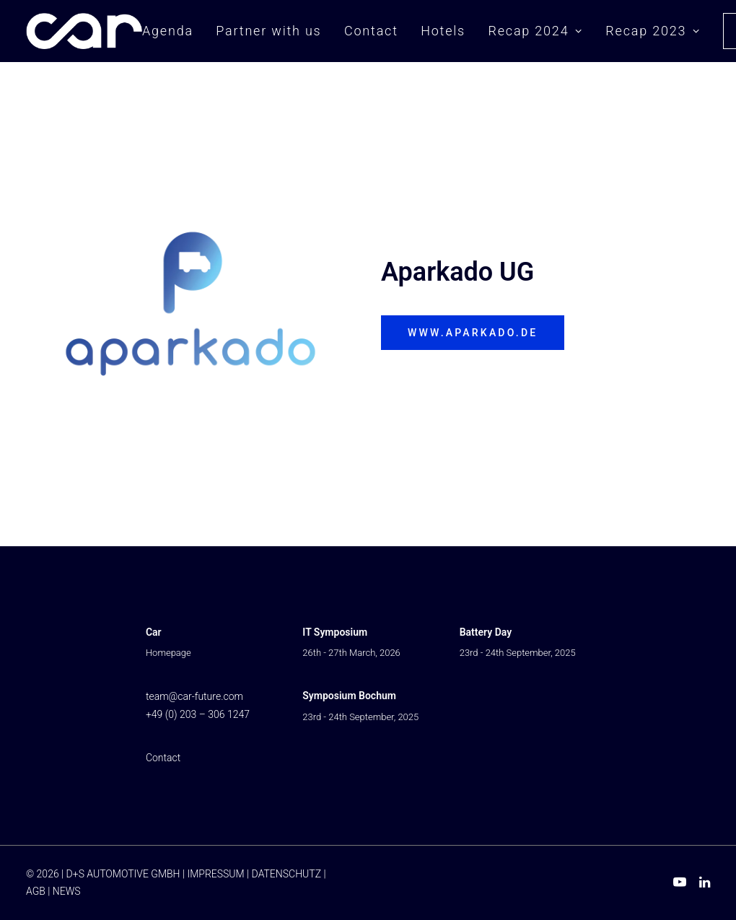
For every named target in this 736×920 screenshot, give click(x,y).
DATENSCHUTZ (286, 874)
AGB (35, 891)
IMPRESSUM (215, 874)
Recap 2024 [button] (535, 30)
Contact (371, 30)
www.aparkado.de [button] (473, 332)
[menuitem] (172, 31)
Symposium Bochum (349, 695)
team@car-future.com (194, 696)
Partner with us (268, 30)
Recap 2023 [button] (652, 30)
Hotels (443, 30)
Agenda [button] (167, 30)
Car (154, 632)
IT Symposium (334, 632)
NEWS (67, 891)
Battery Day (486, 632)
